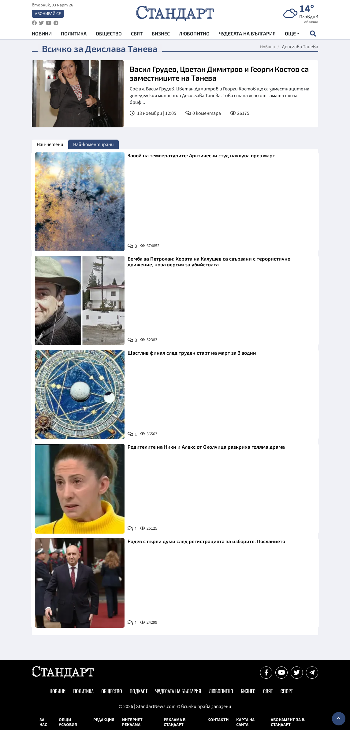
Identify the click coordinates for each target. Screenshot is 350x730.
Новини (42, 34)
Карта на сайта (245, 722)
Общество (109, 34)
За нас (43, 722)
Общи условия (68, 722)
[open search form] (312, 33)
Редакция (103, 720)
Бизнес (161, 34)
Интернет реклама (132, 722)
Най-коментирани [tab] (93, 144)
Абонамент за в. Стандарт (288, 722)
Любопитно (194, 34)
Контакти (218, 720)
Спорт (287, 691)
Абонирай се (48, 14)
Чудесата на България (247, 34)
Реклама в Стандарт (174, 722)
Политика (74, 34)
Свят (137, 34)
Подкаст (139, 691)
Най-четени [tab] (50, 144)
